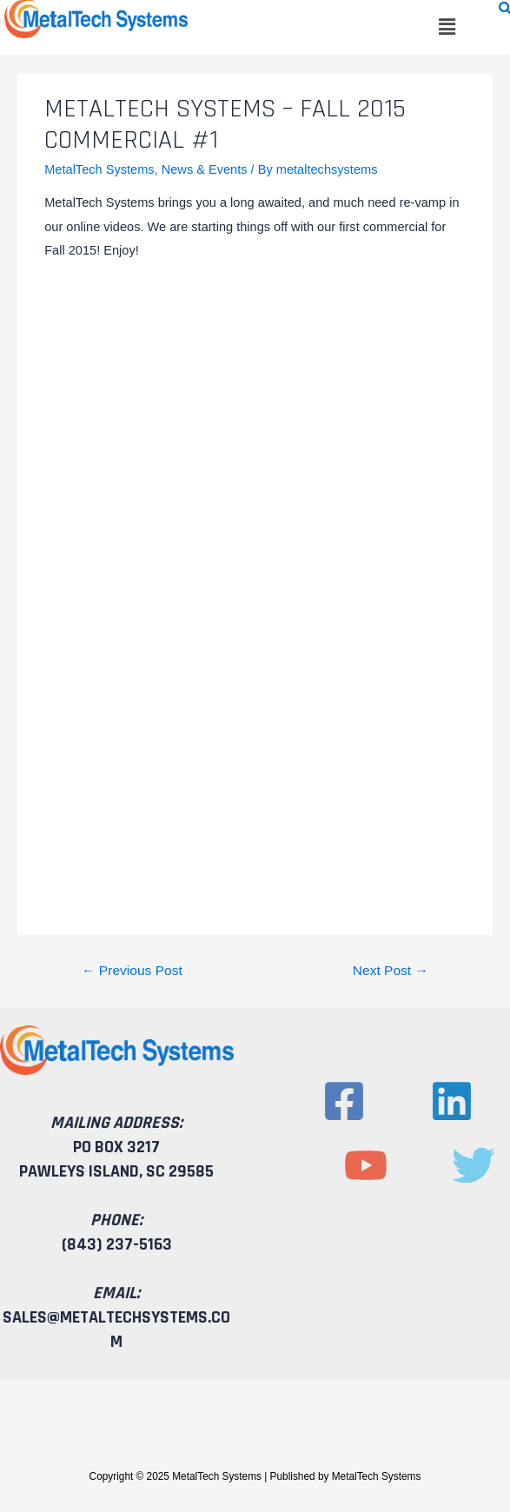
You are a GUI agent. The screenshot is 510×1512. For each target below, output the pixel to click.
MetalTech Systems (99, 169)
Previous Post (132, 970)
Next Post (390, 970)
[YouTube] (366, 1165)
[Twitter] (473, 1165)
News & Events (205, 169)
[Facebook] (344, 1101)
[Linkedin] (452, 1101)
